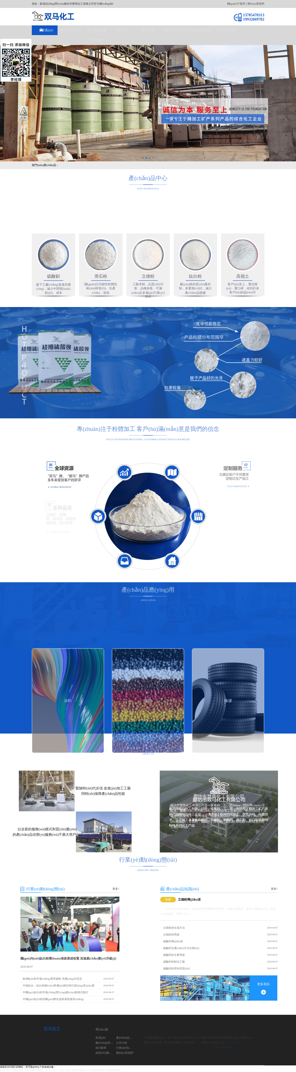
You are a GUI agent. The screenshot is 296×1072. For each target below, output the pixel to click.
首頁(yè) (47, 30)
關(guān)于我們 (236, 3)
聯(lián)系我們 (256, 3)
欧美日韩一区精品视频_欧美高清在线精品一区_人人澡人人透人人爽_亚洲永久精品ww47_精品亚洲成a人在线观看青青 (60, 1070)
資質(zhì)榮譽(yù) (199, 30)
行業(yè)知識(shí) (173, 30)
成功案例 (148, 30)
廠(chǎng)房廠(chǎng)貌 (96, 35)
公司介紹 (122, 30)
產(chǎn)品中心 (70, 30)
